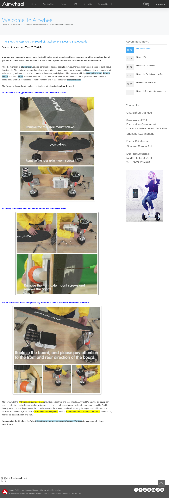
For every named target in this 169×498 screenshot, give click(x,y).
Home (34, 4)
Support (36, 490)
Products (28, 490)
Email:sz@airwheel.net (137, 141)
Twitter (140, 490)
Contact (58, 490)
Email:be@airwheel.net (137, 154)
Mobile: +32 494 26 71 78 (139, 158)
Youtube (145, 490)
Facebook (136, 490)
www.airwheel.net (21, 493)
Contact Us (103, 4)
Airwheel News (14, 25)
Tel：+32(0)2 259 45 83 (138, 162)
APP (75, 4)
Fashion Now (19, 490)
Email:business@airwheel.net (141, 124)
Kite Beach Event (18, 478)
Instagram (153, 490)
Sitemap (43, 490)
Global (162, 490)
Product (63, 4)
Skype (158, 490)
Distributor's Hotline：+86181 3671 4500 (146, 128)
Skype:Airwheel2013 (136, 120)
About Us (50, 490)
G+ (149, 490)
